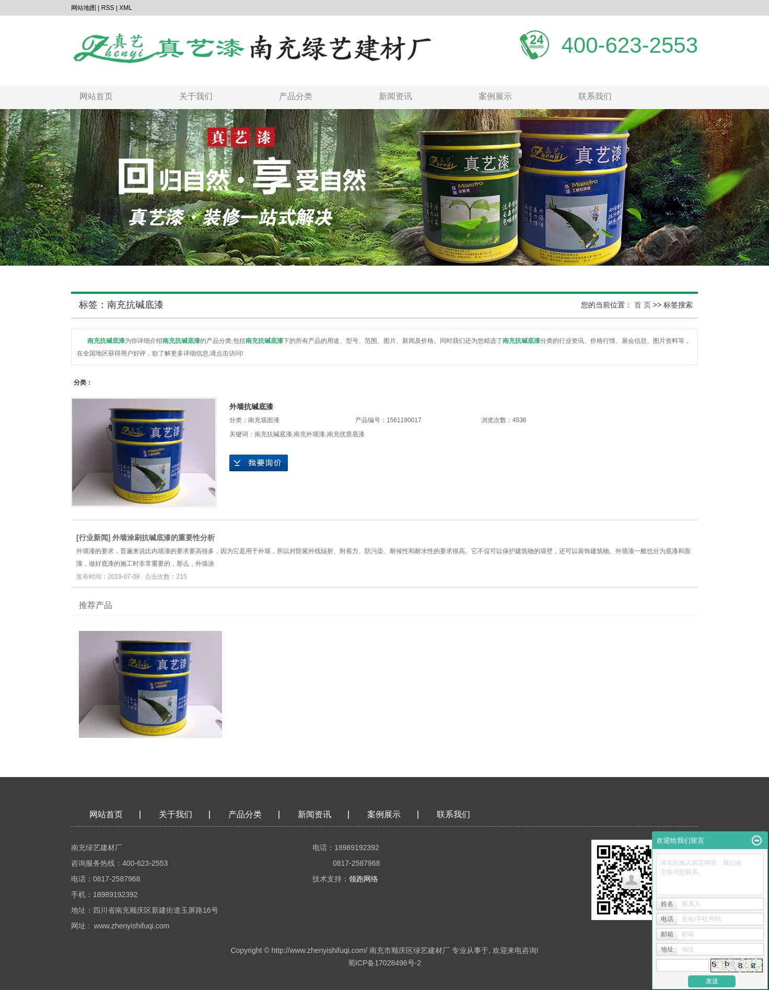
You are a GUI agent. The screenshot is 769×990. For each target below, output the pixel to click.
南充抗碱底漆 (273, 434)
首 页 (642, 305)
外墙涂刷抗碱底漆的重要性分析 (163, 537)
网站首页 (96, 96)
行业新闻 (93, 537)
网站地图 (83, 7)
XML (125, 7)
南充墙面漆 (263, 420)
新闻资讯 (395, 96)
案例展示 (495, 96)
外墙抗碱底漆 (251, 406)
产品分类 (295, 96)
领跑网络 (363, 879)
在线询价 (258, 463)
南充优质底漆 (346, 434)
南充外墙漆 (309, 434)
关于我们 (196, 96)
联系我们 (595, 96)
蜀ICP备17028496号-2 (384, 963)
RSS (107, 7)
